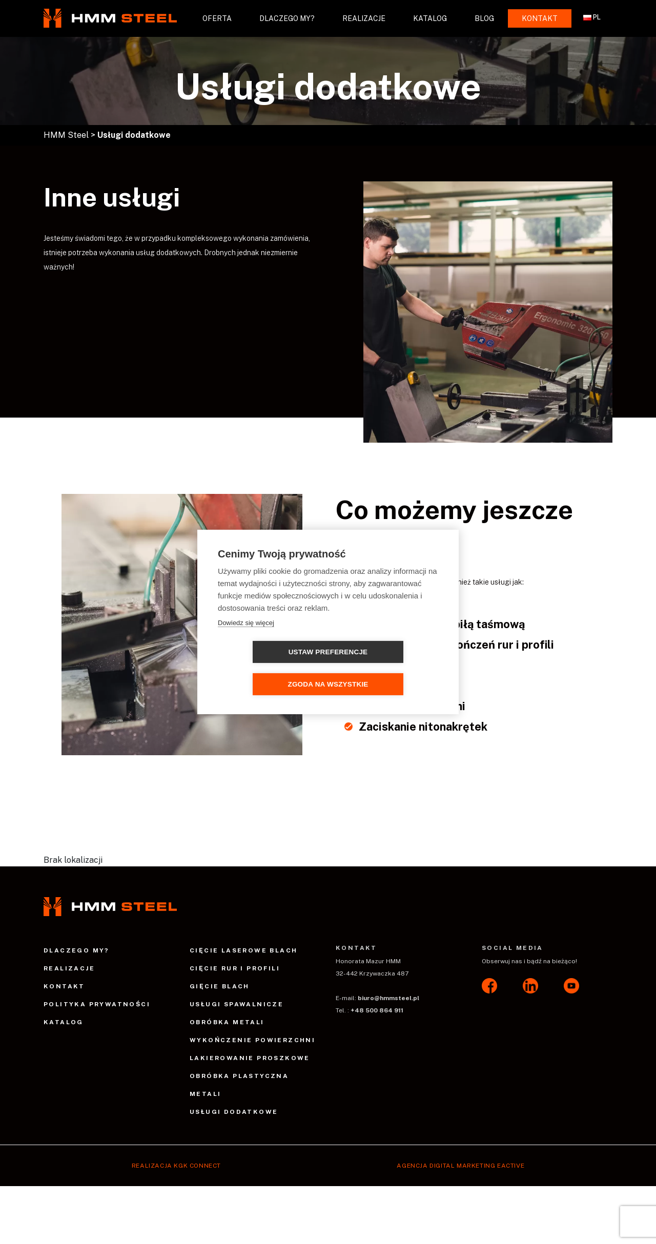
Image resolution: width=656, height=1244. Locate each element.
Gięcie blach (220, 986)
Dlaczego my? (287, 18)
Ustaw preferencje (269, 668)
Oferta (217, 18)
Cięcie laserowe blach (243, 950)
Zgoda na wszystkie (386, 668)
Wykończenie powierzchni (252, 1040)
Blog (484, 18)
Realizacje (363, 18)
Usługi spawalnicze (236, 1004)
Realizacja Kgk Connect (176, 1165)
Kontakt (540, 18)
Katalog (430, 18)
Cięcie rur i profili (235, 968)
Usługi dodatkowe (234, 1111)
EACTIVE (510, 1165)
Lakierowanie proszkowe (250, 1058)
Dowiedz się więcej (246, 638)
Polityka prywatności (97, 1004)
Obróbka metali (227, 1022)
